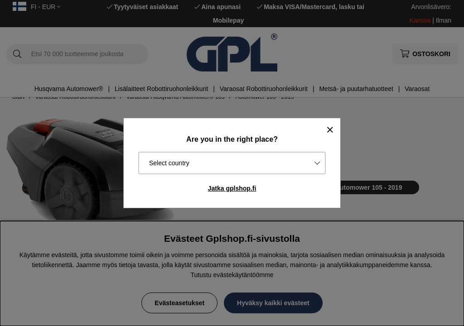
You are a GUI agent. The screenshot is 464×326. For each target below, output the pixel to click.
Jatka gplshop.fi (232, 188)
